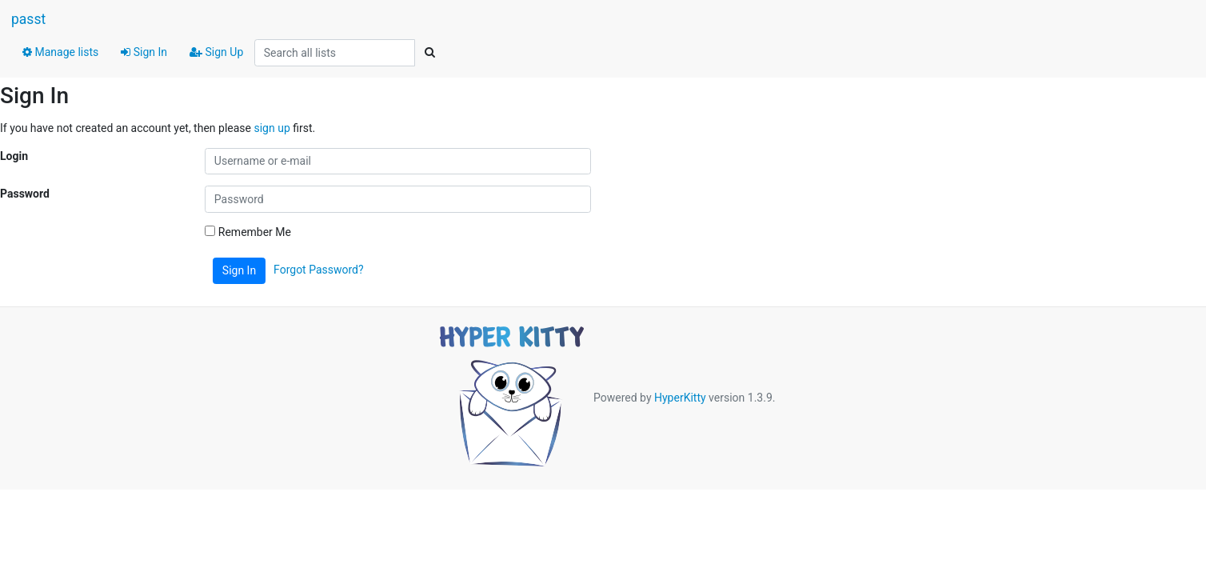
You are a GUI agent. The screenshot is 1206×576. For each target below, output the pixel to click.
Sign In (144, 52)
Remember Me (248, 232)
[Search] (429, 52)
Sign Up (216, 52)
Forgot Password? (319, 269)
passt (28, 19)
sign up (272, 128)
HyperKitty (680, 397)
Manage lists (60, 52)
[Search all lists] (334, 52)
